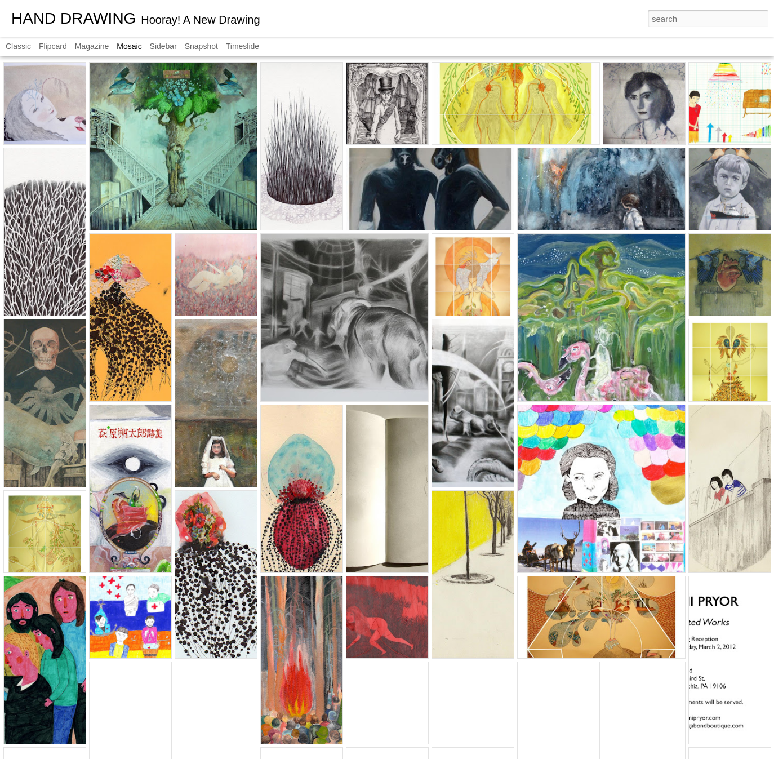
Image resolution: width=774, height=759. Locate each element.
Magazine (92, 46)
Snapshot (201, 46)
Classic (18, 46)
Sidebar (163, 46)
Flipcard (53, 46)
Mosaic (129, 46)
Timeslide (242, 46)
